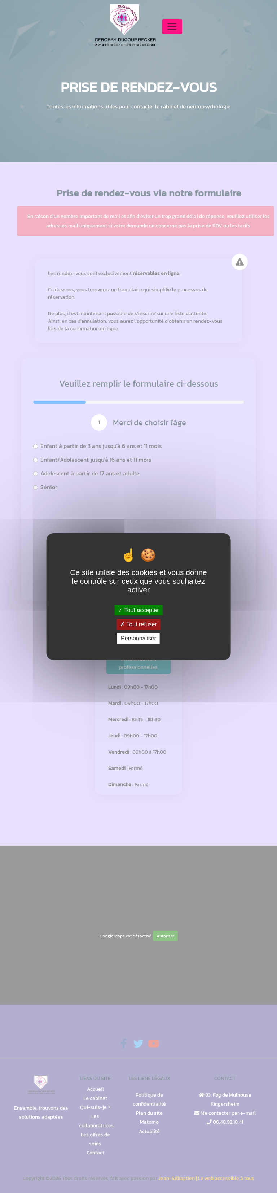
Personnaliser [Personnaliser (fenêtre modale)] (138, 638)
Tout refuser (138, 624)
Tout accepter (138, 610)
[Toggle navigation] (172, 26)
